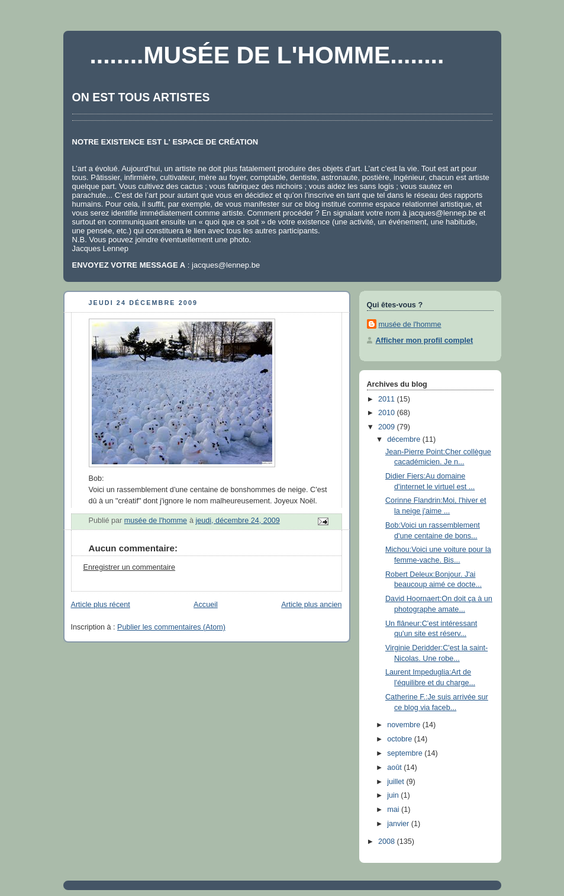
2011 (387, 399)
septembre (405, 753)
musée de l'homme (410, 324)
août (395, 767)
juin (394, 795)
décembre (405, 439)
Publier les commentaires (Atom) (171, 627)
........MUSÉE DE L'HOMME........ (267, 55)
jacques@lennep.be (443, 212)
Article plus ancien (311, 604)
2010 (387, 413)
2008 (387, 841)
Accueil (206, 604)
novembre (405, 725)
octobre (400, 739)
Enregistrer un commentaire (129, 567)
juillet (396, 782)
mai (394, 809)
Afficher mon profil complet (424, 340)
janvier (399, 824)
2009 (387, 427)
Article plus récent (100, 604)
